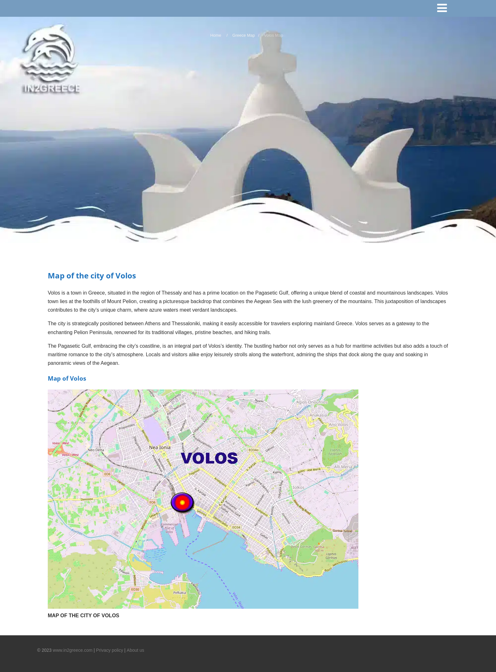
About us (135, 650)
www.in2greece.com (72, 650)
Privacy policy (109, 650)
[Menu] (444, 9)
